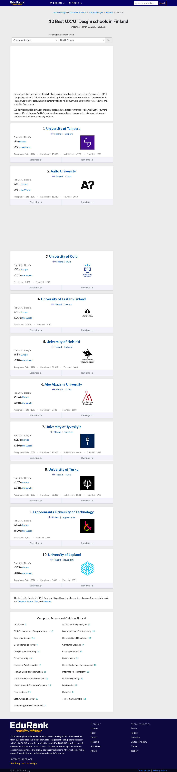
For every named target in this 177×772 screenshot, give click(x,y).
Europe (109, 12)
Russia (134, 728)
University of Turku (61, 469)
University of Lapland (62, 555)
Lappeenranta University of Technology (61, 512)
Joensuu (47, 601)
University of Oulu (62, 256)
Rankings (87, 159)
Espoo (30, 601)
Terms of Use (143, 770)
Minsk (94, 750)
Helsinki (95, 741)
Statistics (36, 159)
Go (108, 40)
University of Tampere (61, 128)
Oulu (36, 601)
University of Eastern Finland (62, 299)
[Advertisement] (34, 70)
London (94, 728)
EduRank (101, 26)
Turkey (134, 750)
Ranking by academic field (61, 34)
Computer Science (77, 12)
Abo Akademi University (61, 384)
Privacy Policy (160, 770)
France (134, 746)
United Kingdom (139, 741)
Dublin (94, 737)
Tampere (21, 601)
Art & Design (60, 12)
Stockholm (96, 746)
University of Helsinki (61, 342)
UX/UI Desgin (96, 12)
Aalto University (61, 171)
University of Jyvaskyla (61, 427)
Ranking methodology (23, 763)
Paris (93, 732)
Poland (134, 732)
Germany (135, 737)
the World (25, 147)
